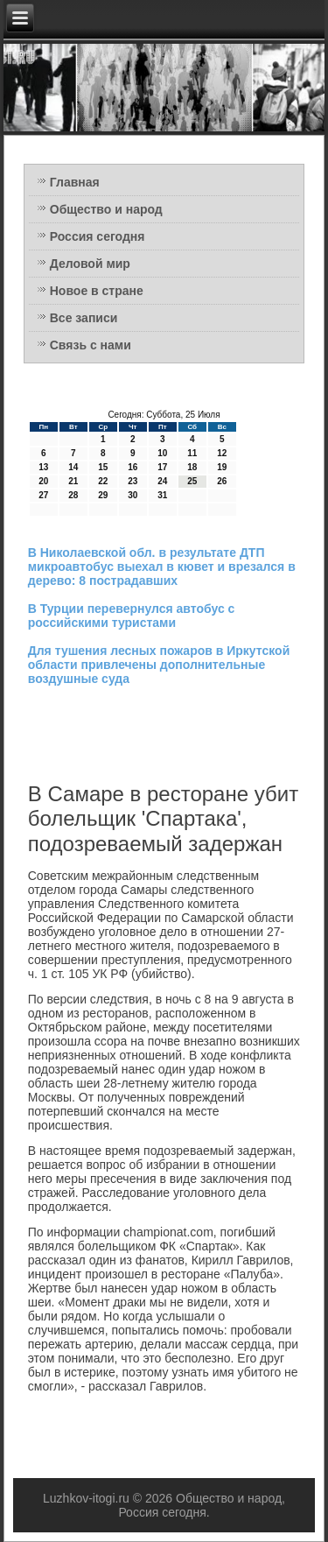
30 (132, 495)
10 (162, 453)
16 (132, 467)
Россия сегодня (97, 236)
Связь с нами (90, 345)
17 (162, 467)
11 (192, 453)
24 (162, 481)
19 (222, 467)
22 (103, 481)
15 (103, 467)
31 (162, 495)
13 (43, 467)
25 (192, 481)
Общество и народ (106, 209)
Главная (75, 182)
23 (132, 481)
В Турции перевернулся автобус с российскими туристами (131, 616)
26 (222, 481)
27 (43, 495)
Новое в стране (96, 291)
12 (222, 453)
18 (192, 467)
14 (73, 467)
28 (73, 495)
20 (43, 481)
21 (73, 481)
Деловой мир (90, 264)
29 (103, 495)
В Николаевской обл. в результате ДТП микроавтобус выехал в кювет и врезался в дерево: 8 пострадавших (162, 567)
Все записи (84, 318)
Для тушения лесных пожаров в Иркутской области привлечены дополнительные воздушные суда (159, 665)
